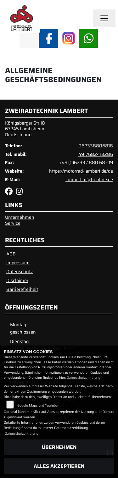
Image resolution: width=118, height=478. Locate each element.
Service (12, 223)
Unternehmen (19, 217)
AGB (11, 253)
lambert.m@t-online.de (89, 179)
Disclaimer (17, 280)
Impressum (18, 262)
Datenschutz (19, 271)
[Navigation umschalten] (104, 18)
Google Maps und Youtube (37, 405)
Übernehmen (59, 447)
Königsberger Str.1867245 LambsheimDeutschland (25, 129)
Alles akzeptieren (59, 466)
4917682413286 (95, 154)
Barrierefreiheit (22, 289)
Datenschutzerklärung (83, 377)
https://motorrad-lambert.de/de (81, 171)
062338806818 (95, 145)
